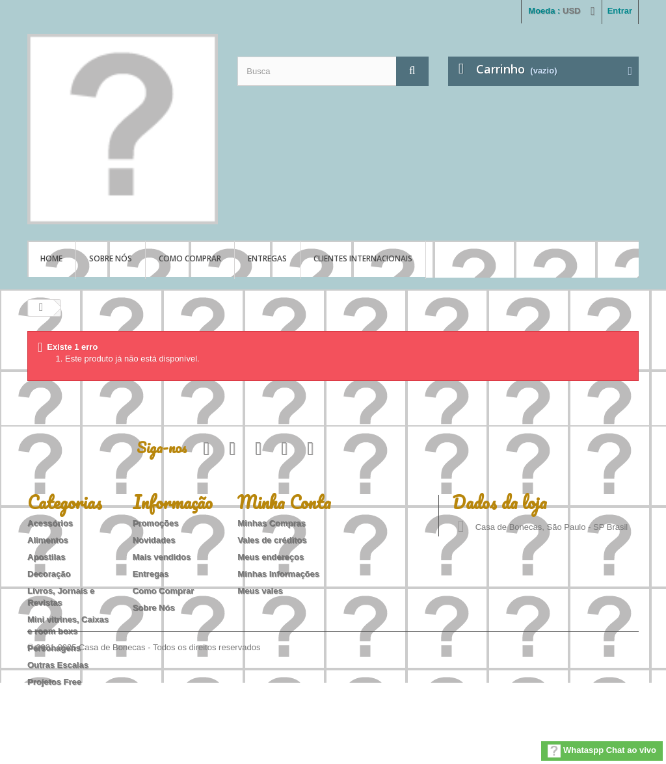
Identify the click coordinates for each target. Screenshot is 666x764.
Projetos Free (54, 682)
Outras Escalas (57, 665)
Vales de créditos (271, 540)
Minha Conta (284, 502)
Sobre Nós (110, 258)
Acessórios (50, 523)
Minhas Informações (278, 574)
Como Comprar (190, 258)
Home (51, 258)
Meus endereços (270, 557)
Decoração (48, 574)
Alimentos (47, 540)
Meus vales (259, 591)
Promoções (156, 523)
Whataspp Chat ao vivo (602, 750)
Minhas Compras (271, 523)
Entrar (619, 11)
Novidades (154, 540)
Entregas (267, 258)
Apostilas (46, 557)
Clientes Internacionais (362, 258)
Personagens (54, 648)
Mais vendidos (162, 557)
